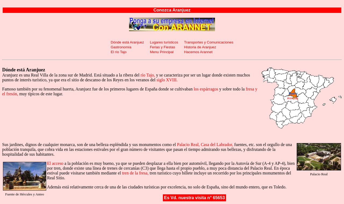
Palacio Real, (188, 144)
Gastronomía (121, 47)
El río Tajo (119, 52)
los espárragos (206, 89)
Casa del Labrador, (217, 144)
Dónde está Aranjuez (127, 42)
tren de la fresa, (135, 173)
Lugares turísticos (164, 42)
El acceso (55, 163)
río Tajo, (148, 75)
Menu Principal (162, 52)
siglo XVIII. (167, 80)
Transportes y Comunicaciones (208, 42)
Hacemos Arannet (198, 52)
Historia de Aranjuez (200, 47)
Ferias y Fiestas (162, 47)
